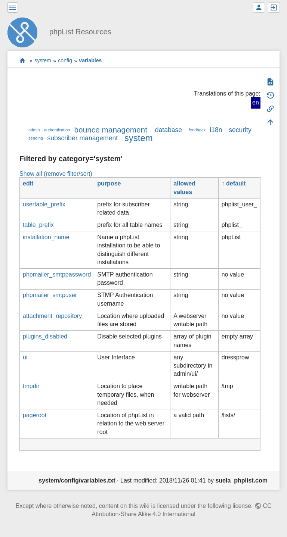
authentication (57, 130)
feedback (197, 130)
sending (35, 138)
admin (34, 130)
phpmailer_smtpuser (50, 295)
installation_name (46, 237)
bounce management (110, 129)
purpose (109, 183)
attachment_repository (52, 316)
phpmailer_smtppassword (57, 274)
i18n (216, 130)
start (23, 60)
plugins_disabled (45, 336)
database (168, 130)
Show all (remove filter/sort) (55, 174)
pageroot (34, 415)
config (65, 61)
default (236, 183)
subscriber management (82, 138)
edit (28, 183)
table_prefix (38, 225)
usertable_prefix (44, 204)
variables (90, 61)
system (42, 61)
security (240, 130)
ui (25, 357)
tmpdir (31, 386)
